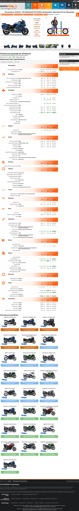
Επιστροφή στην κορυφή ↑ (72, 481)
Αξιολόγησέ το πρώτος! (53, 14)
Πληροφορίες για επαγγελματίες (30, 499)
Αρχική (9, 481)
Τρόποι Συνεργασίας (16, 499)
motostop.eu (22, 502)
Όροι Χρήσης (30, 502)
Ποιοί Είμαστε (14, 502)
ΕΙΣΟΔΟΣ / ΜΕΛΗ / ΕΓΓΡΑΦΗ (32, 1)
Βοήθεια (42, 502)
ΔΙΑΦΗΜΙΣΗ (11, 1)
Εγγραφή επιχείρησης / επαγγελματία (48, 499)
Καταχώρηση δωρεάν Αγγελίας (29, 494)
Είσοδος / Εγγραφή (16, 494)
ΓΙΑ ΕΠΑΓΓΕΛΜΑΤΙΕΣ (20, 1)
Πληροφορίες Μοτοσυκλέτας (20, 481)
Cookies (36, 502)
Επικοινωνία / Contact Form (51, 502)
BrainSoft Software (39, 506)
